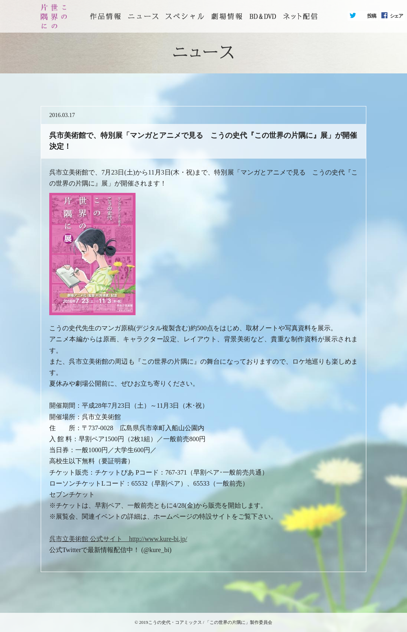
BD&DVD (263, 16)
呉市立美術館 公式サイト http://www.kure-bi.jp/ (118, 538)
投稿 (371, 16)
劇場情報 (226, 16)
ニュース (143, 16)
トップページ (105, 16)
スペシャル (185, 16)
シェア (396, 16)
